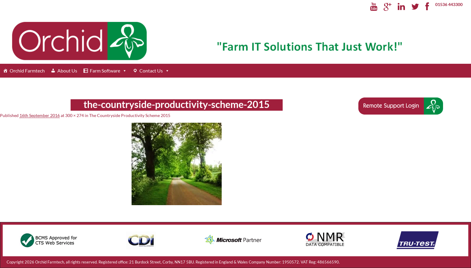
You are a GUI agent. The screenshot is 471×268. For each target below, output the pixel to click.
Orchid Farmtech (27, 70)
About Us (67, 70)
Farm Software (105, 70)
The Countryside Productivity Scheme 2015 (129, 115)
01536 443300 (449, 4)
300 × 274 (74, 115)
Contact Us (151, 70)
